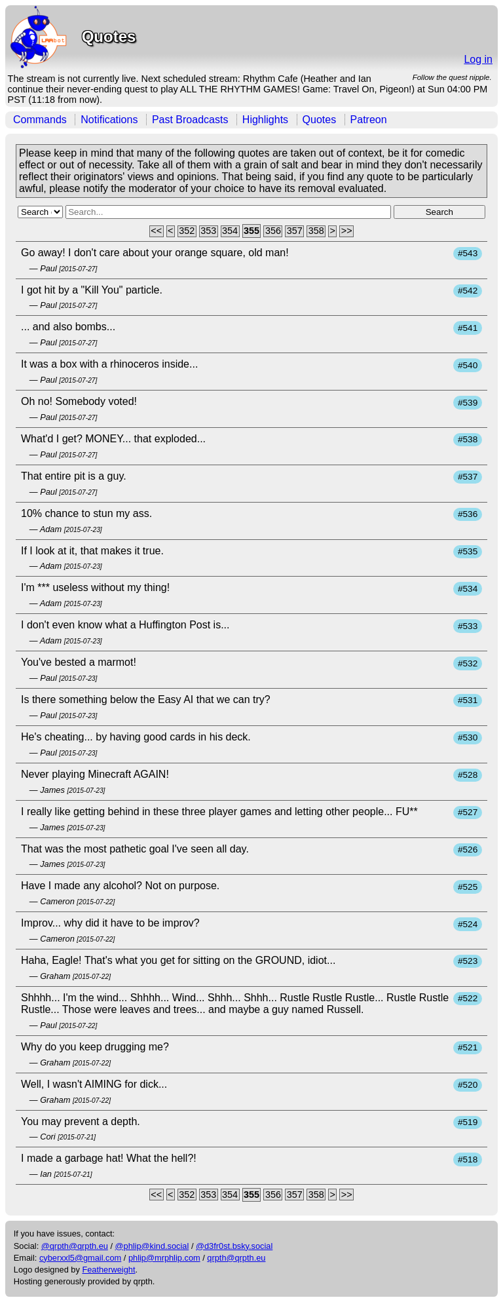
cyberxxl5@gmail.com (80, 1258)
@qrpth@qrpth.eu (74, 1246)
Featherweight (108, 1269)
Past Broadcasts (190, 119)
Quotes (320, 119)
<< (156, 231)
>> (346, 231)
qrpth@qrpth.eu (236, 1258)
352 (187, 231)
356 (273, 231)
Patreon (368, 119)
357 (295, 231)
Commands (40, 119)
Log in (478, 59)
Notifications (109, 119)
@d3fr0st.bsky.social (234, 1246)
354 (230, 231)
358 (316, 231)
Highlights (265, 119)
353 (208, 231)
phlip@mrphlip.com (164, 1258)
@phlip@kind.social (152, 1246)
